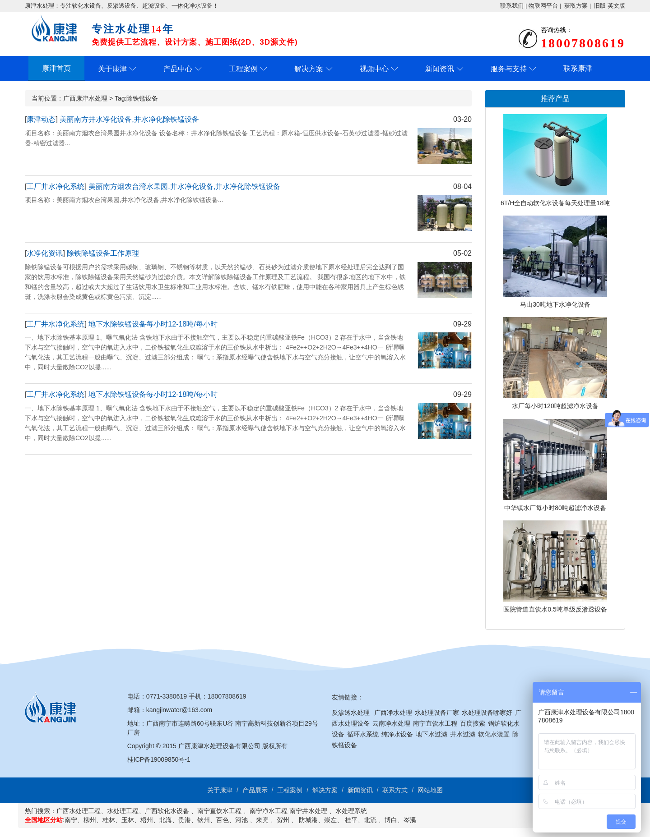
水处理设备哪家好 (487, 712)
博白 (391, 819)
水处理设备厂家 (437, 712)
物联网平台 (543, 5)
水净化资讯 (45, 253)
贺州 (283, 819)
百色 (222, 819)
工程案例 (243, 69)
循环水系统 (363, 734)
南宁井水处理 (308, 810)
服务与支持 (509, 69)
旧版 (600, 5)
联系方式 (395, 790)
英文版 (616, 5)
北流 (370, 819)
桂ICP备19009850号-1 (158, 759)
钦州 (203, 819)
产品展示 (255, 790)
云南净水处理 (391, 723)
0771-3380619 (166, 696)
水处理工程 (123, 810)
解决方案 (308, 69)
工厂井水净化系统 (55, 186)
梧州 (146, 819)
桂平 (351, 819)
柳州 (90, 819)
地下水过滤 (431, 734)
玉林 (127, 819)
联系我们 (512, 5)
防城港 (308, 819)
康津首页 (56, 68)
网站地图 (430, 790)
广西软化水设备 (167, 810)
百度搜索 (472, 723)
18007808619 (227, 696)
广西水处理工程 (78, 810)
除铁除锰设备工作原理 (103, 253)
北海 (165, 819)
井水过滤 (462, 734)
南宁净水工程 (269, 810)
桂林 (108, 819)
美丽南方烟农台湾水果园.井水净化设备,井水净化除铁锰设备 (184, 186)
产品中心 (177, 69)
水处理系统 (351, 810)
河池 (241, 819)
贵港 (184, 819)
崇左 (330, 819)
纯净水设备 (397, 734)
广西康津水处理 (85, 98)
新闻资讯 (439, 69)
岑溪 (410, 819)
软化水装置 (494, 734)
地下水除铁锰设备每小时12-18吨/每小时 (152, 324)
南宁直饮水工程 (435, 723)
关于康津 (112, 69)
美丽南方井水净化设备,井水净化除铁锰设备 (129, 119)
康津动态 (41, 119)
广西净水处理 (393, 712)
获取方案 (576, 5)
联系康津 (577, 68)
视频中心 (374, 69)
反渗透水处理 (351, 712)
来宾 (262, 819)
